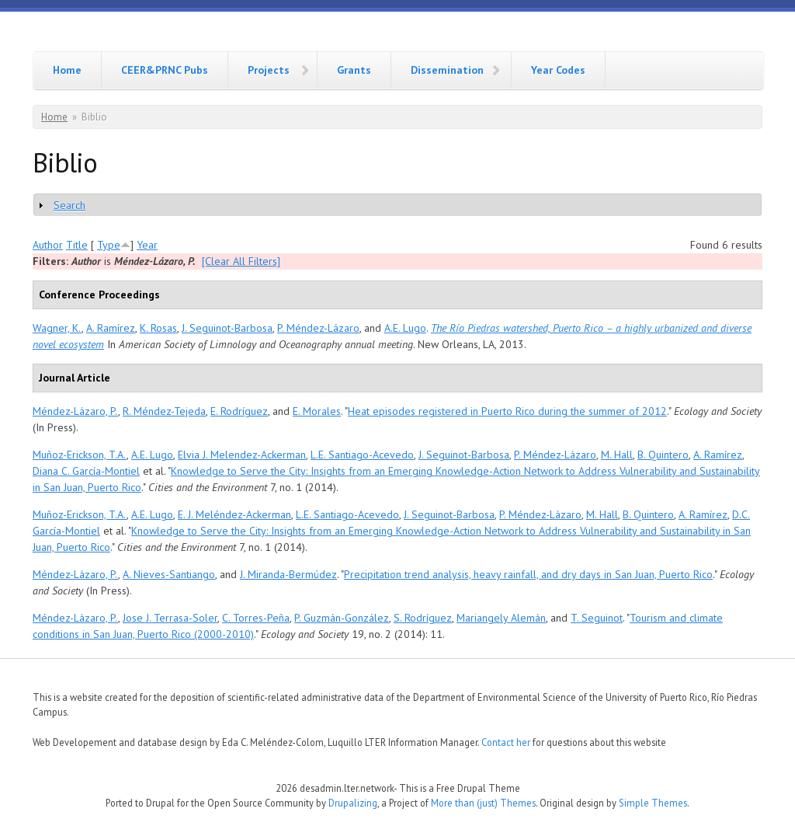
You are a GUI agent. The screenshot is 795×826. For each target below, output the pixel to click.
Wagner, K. (57, 328)
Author (48, 245)
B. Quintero (663, 455)
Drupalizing (352, 802)
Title (77, 245)
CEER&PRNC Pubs (164, 70)
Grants (354, 70)
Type (108, 245)
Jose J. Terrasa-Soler (170, 618)
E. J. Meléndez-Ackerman (234, 514)
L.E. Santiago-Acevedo (362, 455)
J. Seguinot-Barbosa (227, 328)
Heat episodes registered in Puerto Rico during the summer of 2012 (507, 411)
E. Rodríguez (239, 411)
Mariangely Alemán (501, 618)
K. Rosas (158, 328)
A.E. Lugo (405, 328)
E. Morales (317, 411)
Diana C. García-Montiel (86, 471)
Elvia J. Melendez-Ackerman (242, 455)
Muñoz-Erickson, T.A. (80, 455)
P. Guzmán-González (341, 618)
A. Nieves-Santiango (169, 574)
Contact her (505, 742)
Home (67, 70)
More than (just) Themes (483, 802)
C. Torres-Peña (256, 618)
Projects (269, 70)
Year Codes (558, 70)
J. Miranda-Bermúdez (288, 574)
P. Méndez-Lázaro (318, 328)
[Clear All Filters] (241, 261)
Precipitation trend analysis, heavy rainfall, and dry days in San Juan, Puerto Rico (528, 574)
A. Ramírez (110, 328)
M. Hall (617, 455)
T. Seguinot (597, 618)
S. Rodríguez (423, 618)
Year (147, 245)
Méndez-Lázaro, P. (75, 411)
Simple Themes (653, 802)
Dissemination (447, 70)
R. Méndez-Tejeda (164, 411)
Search (69, 205)
